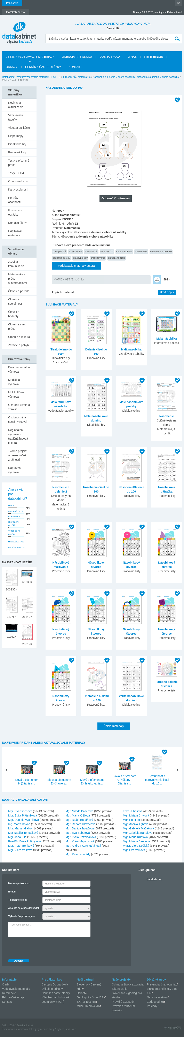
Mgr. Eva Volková (134, 850)
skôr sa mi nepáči (13, 524)
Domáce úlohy (17, 222)
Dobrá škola (109, 56)
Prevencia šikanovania (161, 984)
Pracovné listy (17, 152)
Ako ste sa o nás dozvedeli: (24, 908)
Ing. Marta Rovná (19, 824)
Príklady (152, 1006)
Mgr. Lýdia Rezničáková (81, 837)
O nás (132, 56)
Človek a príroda (18, 291)
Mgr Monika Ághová (136, 824)
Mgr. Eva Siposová (20, 811)
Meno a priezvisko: (19, 883)
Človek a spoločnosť (15, 301)
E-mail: (12, 891)
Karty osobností (18, 189)
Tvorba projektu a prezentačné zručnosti (18, 455)
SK (178, 3)
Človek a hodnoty (13, 314)
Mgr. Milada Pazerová (79, 811)
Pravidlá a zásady (123, 1001)
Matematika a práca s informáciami (17, 279)
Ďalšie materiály (114, 726)
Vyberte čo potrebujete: (22, 916)
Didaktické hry (17, 144)
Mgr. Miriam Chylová (136, 815)
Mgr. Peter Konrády (78, 854)
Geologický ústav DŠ (90, 997)
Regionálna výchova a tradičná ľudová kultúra (18, 436)
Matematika (84, 77)
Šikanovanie (119, 988)
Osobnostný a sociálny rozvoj (17, 419)
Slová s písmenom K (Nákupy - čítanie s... (124, 779)
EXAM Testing (86, 1001)
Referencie (153, 56)
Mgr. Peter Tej (132, 819)
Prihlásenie (12, 3)
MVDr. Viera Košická (136, 845)
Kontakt (75, 67)
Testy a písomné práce (18, 163)
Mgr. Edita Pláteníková (22, 815)
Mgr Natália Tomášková (23, 832)
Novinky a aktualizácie (15, 105)
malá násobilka (124, 251)
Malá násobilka (131, 349)
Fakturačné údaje (13, 997)
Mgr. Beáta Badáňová (79, 819)
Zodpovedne (155, 1001)
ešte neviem (14, 516)
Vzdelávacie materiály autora (76, 265)
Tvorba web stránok (13, 1029)
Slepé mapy (15, 136)
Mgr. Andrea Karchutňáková (83, 845)
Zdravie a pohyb (18, 345)
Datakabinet (8, 77)
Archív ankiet (14, 547)
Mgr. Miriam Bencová (136, 841)
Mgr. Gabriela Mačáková (138, 828)
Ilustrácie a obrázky (15, 212)
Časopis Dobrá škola (55, 984)
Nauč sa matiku (157, 997)
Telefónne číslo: (17, 899)
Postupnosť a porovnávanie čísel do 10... (157, 779)
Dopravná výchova (14, 470)
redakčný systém (35, 1029)
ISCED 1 (56, 77)
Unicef (81, 993)
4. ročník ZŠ (69, 77)
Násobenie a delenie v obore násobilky (114, 77)
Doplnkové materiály (15, 233)
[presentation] (39, 947)
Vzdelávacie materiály (16, 988)
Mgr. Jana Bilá (17, 837)
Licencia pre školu (77, 56)
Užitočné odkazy (52, 988)
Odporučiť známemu (116, 198)
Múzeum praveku (88, 1006)
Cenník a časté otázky (43, 67)
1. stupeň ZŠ (59, 251)
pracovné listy (80, 257)
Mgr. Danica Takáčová (80, 828)
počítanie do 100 (61, 257)
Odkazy (12, 67)
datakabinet (154, 879)
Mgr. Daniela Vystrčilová (23, 819)
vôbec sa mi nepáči (14, 532)
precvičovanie (97, 257)
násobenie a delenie (161, 251)
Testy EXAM (16, 173)
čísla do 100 (107, 251)
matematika (141, 251)
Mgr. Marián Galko (20, 828)
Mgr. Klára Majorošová (80, 841)
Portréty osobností (14, 200)
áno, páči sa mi (15, 511)
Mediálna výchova (14, 382)
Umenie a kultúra (19, 337)
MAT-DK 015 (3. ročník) (69, 279)
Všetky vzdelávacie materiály (30, 56)
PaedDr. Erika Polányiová (24, 841)
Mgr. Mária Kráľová (78, 815)
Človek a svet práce (16, 326)
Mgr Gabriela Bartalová (137, 832)
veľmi (11, 505)
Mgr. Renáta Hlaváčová (81, 824)
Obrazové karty (18, 181)
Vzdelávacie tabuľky (16, 117)
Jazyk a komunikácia (16, 264)
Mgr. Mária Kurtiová (135, 837)
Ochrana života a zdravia (19, 407)
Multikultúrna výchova (16, 394)
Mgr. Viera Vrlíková (20, 850)
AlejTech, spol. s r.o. (66, 1029)
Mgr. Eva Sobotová (78, 832)
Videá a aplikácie (19, 127)
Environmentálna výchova (19, 369)
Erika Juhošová (133, 811)
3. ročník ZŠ (75, 251)
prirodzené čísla (116, 257)
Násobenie (166, 416)
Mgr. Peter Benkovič (21, 845)
